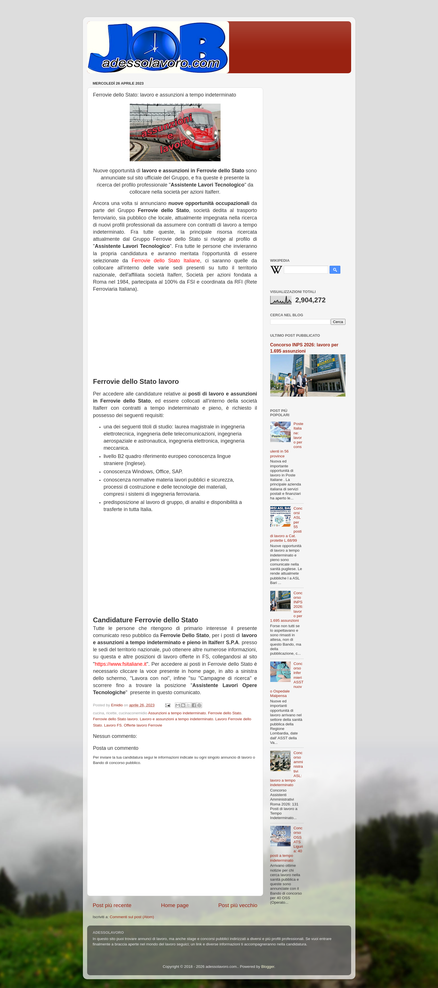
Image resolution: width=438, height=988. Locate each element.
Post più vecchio (237, 905)
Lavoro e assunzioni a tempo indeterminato (176, 719)
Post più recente (112, 905)
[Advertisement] (175, 332)
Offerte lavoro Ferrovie (143, 725)
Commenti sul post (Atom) (132, 917)
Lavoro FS (113, 725)
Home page (175, 905)
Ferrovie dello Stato (224, 713)
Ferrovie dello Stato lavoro (115, 719)
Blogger (267, 966)
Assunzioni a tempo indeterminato (177, 713)
